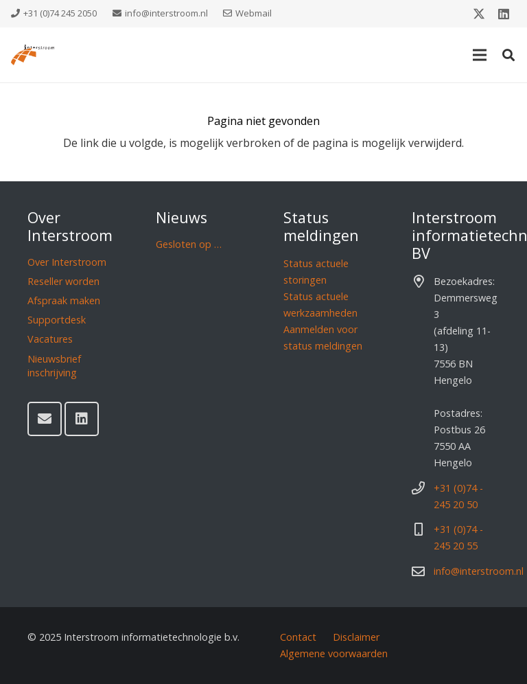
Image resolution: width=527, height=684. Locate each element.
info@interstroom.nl (479, 571)
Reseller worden (63, 281)
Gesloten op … (189, 244)
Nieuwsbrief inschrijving (54, 365)
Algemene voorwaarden (334, 653)
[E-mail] (44, 419)
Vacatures (50, 338)
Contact (298, 636)
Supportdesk (56, 319)
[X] (479, 13)
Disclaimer (356, 636)
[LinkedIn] (503, 13)
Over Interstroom (66, 262)
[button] (508, 55)
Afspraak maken (63, 300)
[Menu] (479, 55)
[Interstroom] (32, 55)
